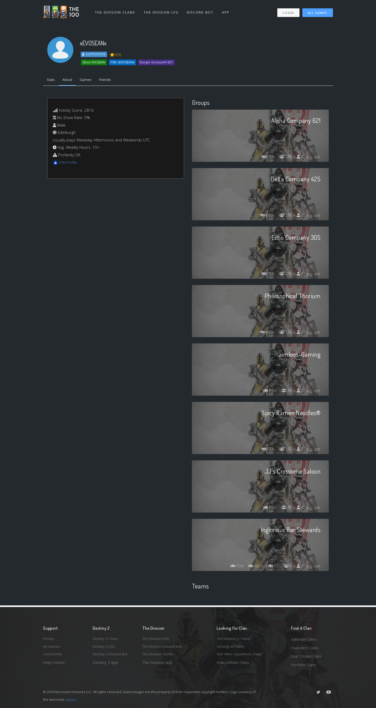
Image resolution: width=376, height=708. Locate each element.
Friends (112, 80)
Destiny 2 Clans (106, 639)
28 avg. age (307, 391)
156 (283, 157)
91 (284, 508)
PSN (264, 157)
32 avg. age (307, 157)
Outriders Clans (305, 647)
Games (90, 80)
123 (283, 450)
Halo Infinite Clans (233, 664)
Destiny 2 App (105, 664)
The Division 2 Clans (234, 639)
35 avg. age (307, 216)
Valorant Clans (303, 639)
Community (53, 656)
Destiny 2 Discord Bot (112, 656)
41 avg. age (307, 508)
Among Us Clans (231, 647)
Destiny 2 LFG (105, 647)
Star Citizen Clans (306, 656)
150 (283, 216)
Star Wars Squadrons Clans (241, 656)
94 (284, 391)
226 (283, 274)
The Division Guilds (159, 656)
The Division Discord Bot (164, 647)
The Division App (157, 664)
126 (283, 333)
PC (270, 567)
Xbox (263, 216)
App (227, 10)
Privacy (49, 639)
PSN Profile (69, 163)
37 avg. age (307, 450)
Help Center (54, 664)
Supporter (94, 54)
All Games (317, 11)
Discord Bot (202, 10)
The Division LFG (162, 10)
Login (288, 11)
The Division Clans (115, 10)
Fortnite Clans (303, 664)
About (70, 80)
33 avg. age (307, 274)
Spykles (71, 699)
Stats (52, 80)
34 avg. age (307, 333)
